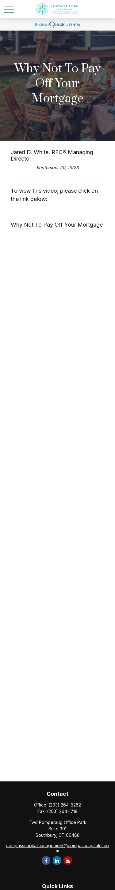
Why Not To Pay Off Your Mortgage (57, 224)
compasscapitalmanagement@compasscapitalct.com (57, 848)
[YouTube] (67, 860)
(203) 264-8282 (64, 804)
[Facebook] (46, 860)
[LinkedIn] (57, 860)
